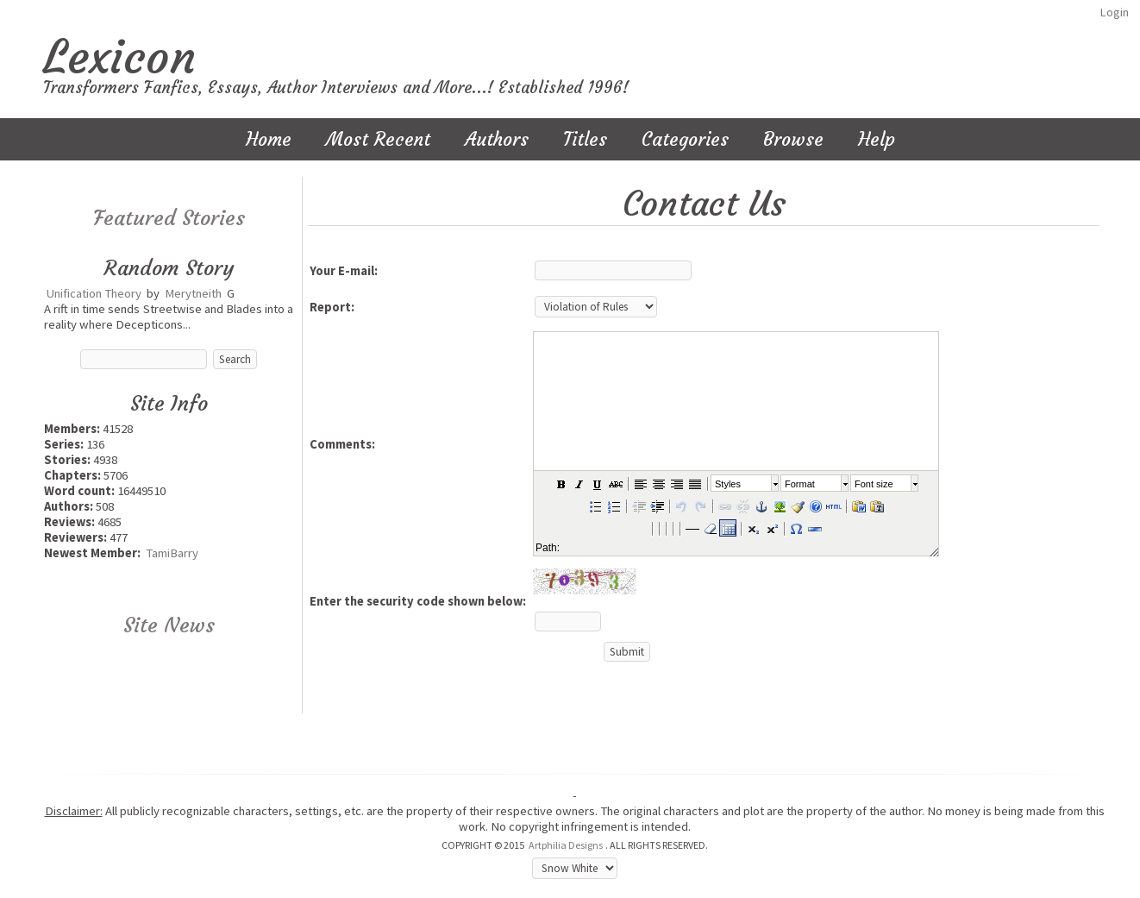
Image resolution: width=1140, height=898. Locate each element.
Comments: (342, 444)
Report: (332, 307)
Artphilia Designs (566, 844)
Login (1114, 12)
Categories (685, 139)
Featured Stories (169, 218)
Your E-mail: (344, 271)
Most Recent (378, 139)
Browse (793, 139)
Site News (169, 625)
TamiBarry (172, 553)
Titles (585, 139)
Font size (874, 484)
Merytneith (193, 293)
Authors (497, 139)
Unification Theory (94, 293)
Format (800, 484)
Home (268, 139)
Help (876, 139)
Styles (728, 484)
